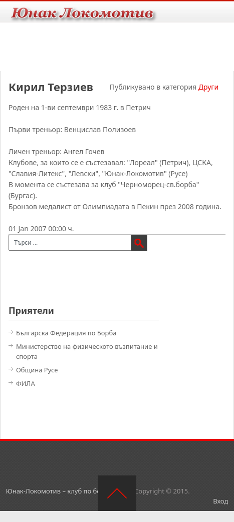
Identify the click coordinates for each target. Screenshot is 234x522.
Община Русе (37, 369)
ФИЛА (25, 383)
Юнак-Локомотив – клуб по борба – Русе (69, 490)
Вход (220, 500)
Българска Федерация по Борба (66, 332)
